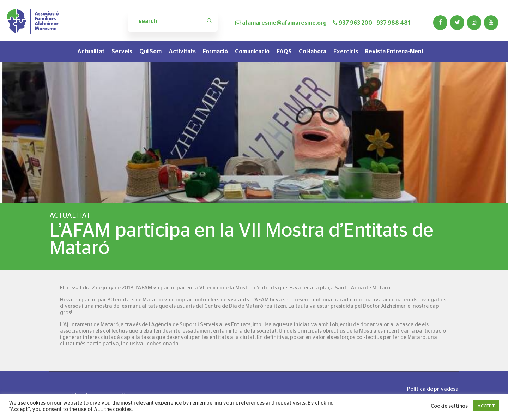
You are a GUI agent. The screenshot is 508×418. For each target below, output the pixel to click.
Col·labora (312, 51)
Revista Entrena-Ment (394, 51)
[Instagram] (474, 22)
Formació (215, 51)
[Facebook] (440, 22)
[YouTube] (491, 22)
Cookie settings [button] (449, 406)
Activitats (182, 51)
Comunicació (252, 51)
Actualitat (90, 51)
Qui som (150, 51)
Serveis (121, 51)
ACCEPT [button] (486, 405)
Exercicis (345, 51)
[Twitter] (457, 22)
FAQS (284, 51)
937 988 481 (393, 22)
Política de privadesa (433, 389)
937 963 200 (355, 22)
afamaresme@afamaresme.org (284, 22)
